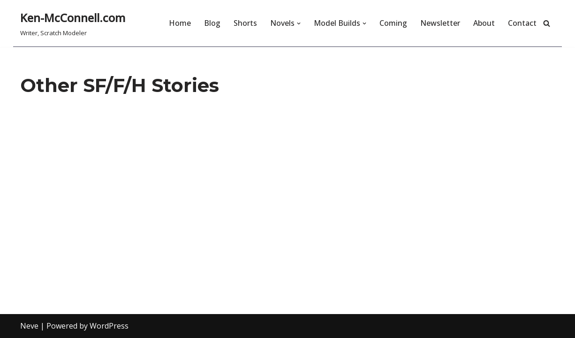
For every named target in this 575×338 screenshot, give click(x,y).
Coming (393, 23)
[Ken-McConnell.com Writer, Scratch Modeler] (72, 23)
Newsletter (440, 23)
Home (180, 23)
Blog (212, 23)
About (484, 23)
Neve (29, 326)
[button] (299, 23)
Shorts (245, 23)
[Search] (546, 23)
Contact (522, 23)
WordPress (109, 326)
